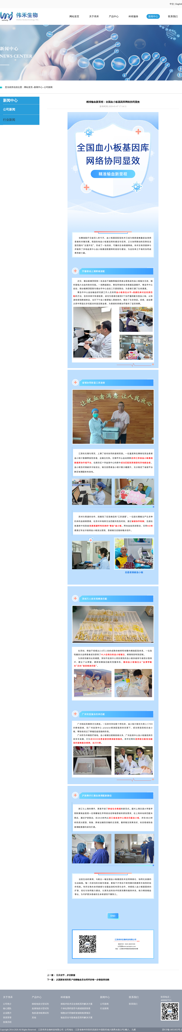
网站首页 (74, 16)
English (178, 4)
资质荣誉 (7, 1017)
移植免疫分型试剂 (40, 1004)
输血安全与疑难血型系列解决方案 (77, 1017)
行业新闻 (9, 119)
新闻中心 (153, 16)
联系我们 (173, 16)
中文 (172, 4)
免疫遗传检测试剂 (40, 1013)
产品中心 (114, 16)
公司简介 (7, 1004)
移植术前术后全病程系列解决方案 (77, 1004)
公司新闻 (9, 109)
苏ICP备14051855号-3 (172, 1030)
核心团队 (7, 1008)
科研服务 (133, 16)
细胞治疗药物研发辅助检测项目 (75, 1013)
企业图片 (7, 1013)
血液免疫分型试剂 (40, 1008)
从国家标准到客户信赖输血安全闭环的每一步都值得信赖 (82, 980)
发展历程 (7, 1022)
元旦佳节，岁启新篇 (65, 975)
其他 (34, 1017)
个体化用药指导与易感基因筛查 (75, 1008)
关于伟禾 (94, 16)
